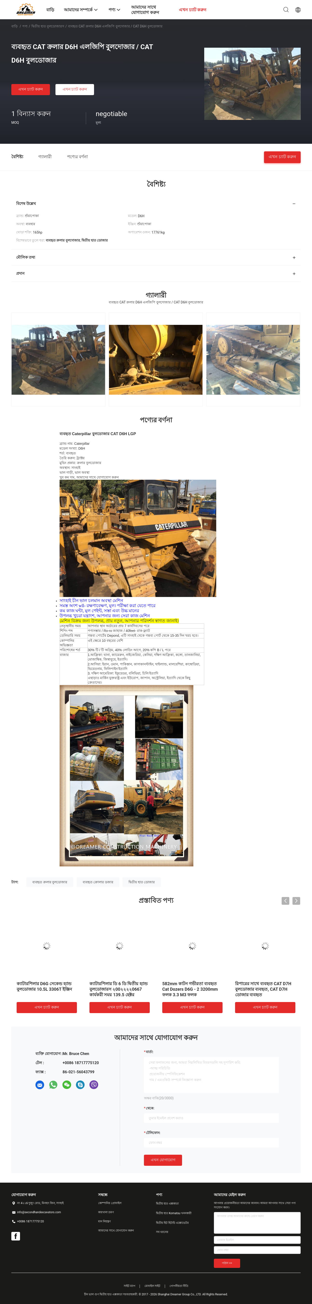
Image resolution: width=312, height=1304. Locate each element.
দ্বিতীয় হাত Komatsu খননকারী (173, 1213)
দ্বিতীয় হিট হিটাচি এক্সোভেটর (172, 1223)
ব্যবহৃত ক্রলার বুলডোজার (49, 882)
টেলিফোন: (153, 1133)
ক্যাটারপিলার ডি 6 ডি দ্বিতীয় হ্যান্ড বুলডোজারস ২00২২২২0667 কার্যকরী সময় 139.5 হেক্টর (118, 989)
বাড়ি (14, 26)
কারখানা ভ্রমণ (106, 1212)
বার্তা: (149, 1052)
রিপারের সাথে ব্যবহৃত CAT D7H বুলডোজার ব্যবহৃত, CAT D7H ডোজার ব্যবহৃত (263, 989)
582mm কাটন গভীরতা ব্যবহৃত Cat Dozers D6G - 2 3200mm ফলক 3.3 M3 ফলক (190, 989)
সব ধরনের (162, 1232)
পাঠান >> (227, 1263)
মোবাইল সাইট (152, 1286)
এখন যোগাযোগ (163, 1160)
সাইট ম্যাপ (129, 1286)
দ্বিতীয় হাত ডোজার (142, 882)
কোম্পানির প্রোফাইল (110, 1203)
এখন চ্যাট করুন (30, 89)
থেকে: (150, 1108)
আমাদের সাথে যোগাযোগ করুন (116, 1230)
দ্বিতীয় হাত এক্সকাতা (167, 1203)
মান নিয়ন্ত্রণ (104, 1221)
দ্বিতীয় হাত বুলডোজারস (47, 26)
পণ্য (24, 26)
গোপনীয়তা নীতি (179, 1286)
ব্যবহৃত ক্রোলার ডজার (98, 882)
